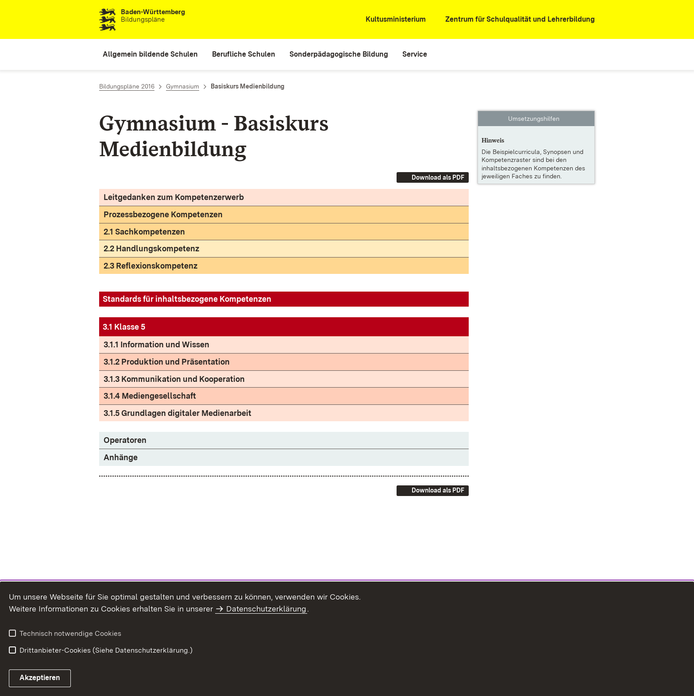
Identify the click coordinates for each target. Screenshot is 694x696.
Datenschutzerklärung (266, 608)
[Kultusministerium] (390, 19)
